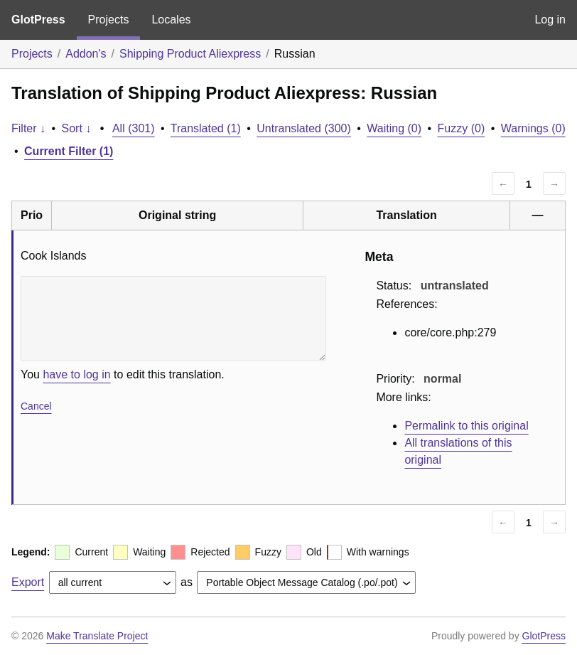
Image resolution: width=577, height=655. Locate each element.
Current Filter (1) (68, 151)
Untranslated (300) (304, 128)
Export (27, 582)
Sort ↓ (77, 128)
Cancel (36, 406)
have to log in (76, 374)
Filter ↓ (28, 128)
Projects (108, 20)
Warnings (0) (533, 128)
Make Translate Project (97, 635)
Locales (170, 20)
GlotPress (38, 20)
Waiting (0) (394, 128)
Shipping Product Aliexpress (190, 54)
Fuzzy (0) (461, 128)
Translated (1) (206, 128)
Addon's (85, 54)
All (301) (133, 128)
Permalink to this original (466, 426)
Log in (550, 20)
